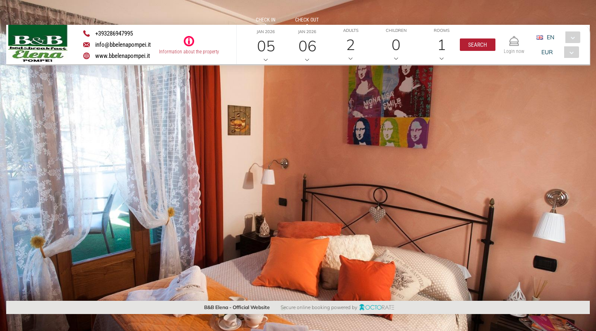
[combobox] (561, 37)
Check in (265, 19)
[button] (477, 44)
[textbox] (68, 130)
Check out (307, 19)
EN (550, 37)
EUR (547, 52)
